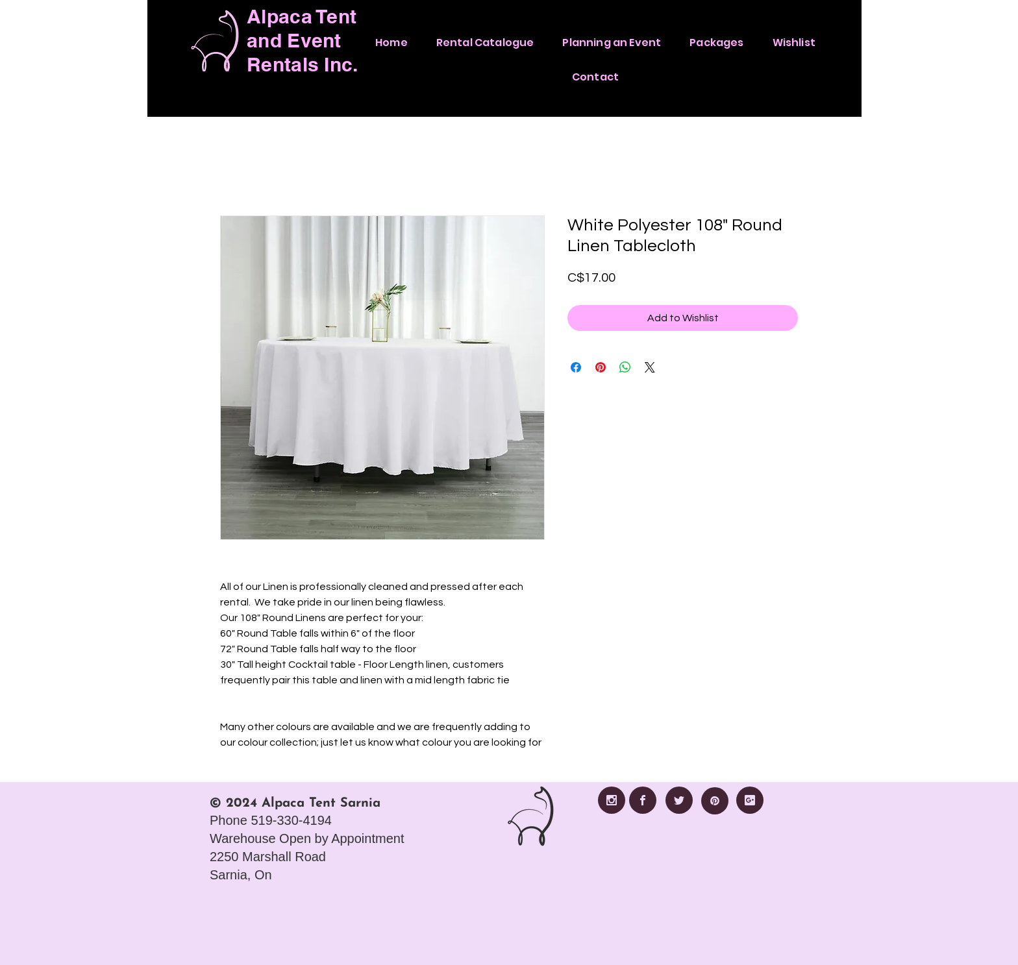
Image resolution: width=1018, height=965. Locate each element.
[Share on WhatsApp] (625, 367)
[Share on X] (650, 367)
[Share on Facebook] (576, 367)
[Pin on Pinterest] (600, 367)
